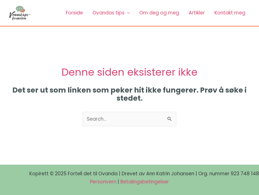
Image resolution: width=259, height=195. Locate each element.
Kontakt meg (229, 12)
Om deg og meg (159, 12)
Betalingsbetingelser (144, 181)
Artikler (197, 12)
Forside (74, 12)
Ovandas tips (108, 12)
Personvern (103, 181)
